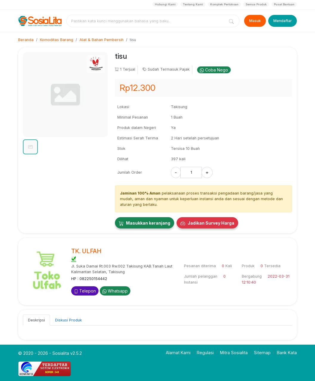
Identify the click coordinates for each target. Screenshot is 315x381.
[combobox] (146, 21)
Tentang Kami (193, 4)
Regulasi (205, 352)
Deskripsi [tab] (36, 320)
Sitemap (262, 352)
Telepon (85, 290)
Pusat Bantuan (284, 4)
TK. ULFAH (86, 251)
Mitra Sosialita (234, 352)
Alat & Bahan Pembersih (101, 40)
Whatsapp (115, 290)
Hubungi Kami (165, 4)
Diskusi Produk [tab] (68, 320)
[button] (30, 146)
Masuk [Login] (255, 20)
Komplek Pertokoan (224, 4)
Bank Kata (287, 352)
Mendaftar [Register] (282, 20)
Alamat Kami (178, 352)
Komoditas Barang (56, 40)
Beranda (26, 40)
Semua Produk (256, 4)
